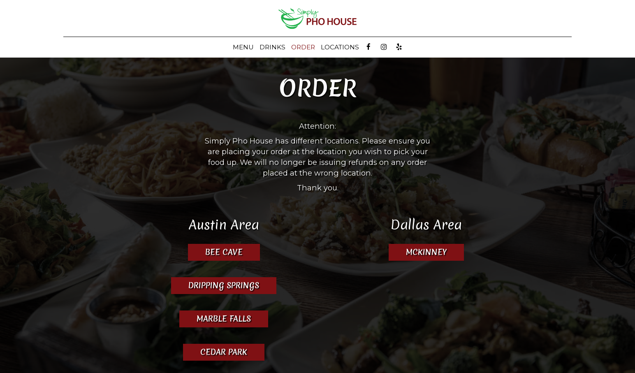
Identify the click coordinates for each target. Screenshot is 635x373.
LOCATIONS (340, 47)
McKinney (418, 252)
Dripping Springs (223, 285)
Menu (243, 47)
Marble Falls (224, 318)
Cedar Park (223, 352)
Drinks (272, 47)
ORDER (303, 47)
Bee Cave (224, 252)
